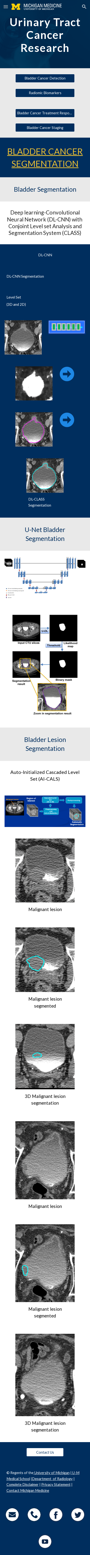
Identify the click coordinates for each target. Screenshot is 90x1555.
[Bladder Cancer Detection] (45, 78)
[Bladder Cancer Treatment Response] (45, 112)
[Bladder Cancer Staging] (45, 127)
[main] (45, 34)
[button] (6, 6)
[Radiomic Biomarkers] (45, 92)
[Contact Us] (45, 1452)
